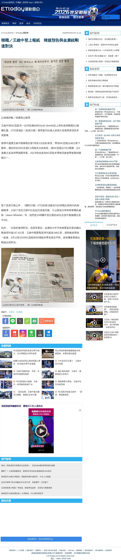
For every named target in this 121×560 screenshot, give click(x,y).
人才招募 (21, 550)
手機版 (18, 2)
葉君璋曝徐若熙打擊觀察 (98, 80)
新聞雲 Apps (28, 2)
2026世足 (38, 23)
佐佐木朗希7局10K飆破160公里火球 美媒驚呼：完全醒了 (24, 482)
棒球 (14, 23)
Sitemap (71, 550)
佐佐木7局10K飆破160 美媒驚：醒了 (103, 56)
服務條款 (79, 550)
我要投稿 (12, 550)
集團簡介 (38, 550)
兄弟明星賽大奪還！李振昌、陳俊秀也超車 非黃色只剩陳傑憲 (26, 488)
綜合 (28, 23)
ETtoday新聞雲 (8, 2)
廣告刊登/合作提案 (50, 550)
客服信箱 (62, 550)
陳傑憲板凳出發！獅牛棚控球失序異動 (103, 86)
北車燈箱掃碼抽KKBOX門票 (96, 146)
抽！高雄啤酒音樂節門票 (95, 109)
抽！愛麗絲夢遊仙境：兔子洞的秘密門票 (101, 119)
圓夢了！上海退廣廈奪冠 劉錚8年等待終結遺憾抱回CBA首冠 (26, 471)
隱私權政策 (89, 550)
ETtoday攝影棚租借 (93, 189)
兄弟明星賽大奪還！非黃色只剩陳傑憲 (103, 61)
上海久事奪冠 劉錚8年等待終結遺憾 (103, 45)
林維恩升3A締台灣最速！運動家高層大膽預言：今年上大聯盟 (26, 477)
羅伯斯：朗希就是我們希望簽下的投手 (103, 92)
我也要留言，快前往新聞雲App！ (41, 539)
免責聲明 (108, 550)
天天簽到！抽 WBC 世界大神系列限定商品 (102, 128)
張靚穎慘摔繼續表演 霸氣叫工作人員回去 (22, 406)
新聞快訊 (5, 23)
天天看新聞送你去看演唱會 (95, 156)
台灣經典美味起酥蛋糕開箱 (95, 165)
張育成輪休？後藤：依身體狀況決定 (103, 75)
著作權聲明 (99, 550)
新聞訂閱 (38, 2)
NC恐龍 (19, 312)
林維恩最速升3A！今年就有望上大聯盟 (103, 50)
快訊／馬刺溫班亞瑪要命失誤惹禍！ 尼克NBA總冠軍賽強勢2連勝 (28, 465)
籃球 (21, 23)
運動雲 (22, 9)
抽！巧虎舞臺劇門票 (93, 137)
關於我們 (30, 550)
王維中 (11, 312)
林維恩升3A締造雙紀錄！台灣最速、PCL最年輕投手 (22, 493)
